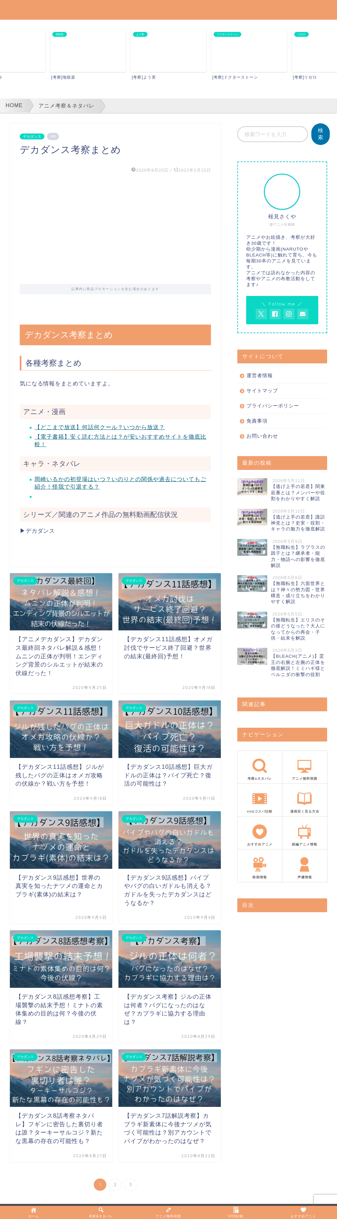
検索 (320, 134)
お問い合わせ (262, 436)
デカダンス (32, 136)
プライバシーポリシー (272, 405)
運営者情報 (259, 375)
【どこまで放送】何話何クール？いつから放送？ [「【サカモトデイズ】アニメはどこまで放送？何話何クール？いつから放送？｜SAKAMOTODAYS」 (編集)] (100, 427)
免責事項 (257, 421)
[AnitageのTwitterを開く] (261, 314)
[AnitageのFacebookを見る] (275, 314)
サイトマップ (262, 390)
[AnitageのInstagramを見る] (289, 314)
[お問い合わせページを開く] (302, 314)
